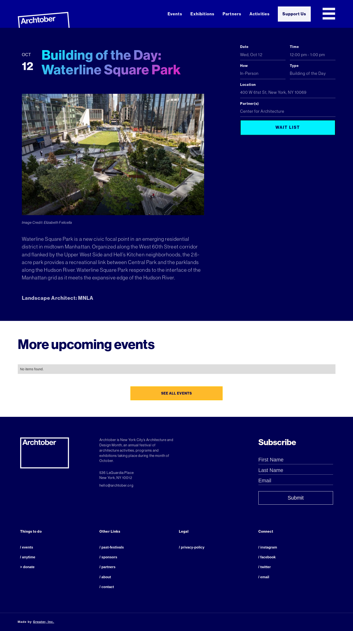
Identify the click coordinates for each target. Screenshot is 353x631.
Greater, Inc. (43, 622)
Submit (296, 498)
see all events (176, 393)
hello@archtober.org (116, 485)
